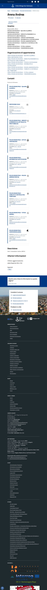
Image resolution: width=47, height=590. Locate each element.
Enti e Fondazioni (13, 334)
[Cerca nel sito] (38, 5)
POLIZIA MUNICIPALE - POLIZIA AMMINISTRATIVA (17, 176)
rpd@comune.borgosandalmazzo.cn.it (18, 457)
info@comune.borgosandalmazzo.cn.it (18, 424)
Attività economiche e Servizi (16, 408)
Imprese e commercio (14, 363)
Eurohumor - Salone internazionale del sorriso (19, 522)
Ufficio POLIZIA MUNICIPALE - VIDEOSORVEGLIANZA (21, 74)
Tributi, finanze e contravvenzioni (16, 369)
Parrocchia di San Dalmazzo (15, 520)
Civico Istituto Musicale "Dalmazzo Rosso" (18, 514)
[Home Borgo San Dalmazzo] (21, 5)
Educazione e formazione (15, 359)
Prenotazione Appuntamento (16, 475)
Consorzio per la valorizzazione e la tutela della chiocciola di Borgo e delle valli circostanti (28, 544)
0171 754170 (17, 182)
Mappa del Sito (13, 497)
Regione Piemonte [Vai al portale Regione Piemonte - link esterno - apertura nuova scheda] (10, 1)
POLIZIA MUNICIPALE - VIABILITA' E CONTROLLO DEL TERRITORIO (17, 194)
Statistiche (12, 495)
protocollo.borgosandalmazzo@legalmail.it (19, 422)
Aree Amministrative (14, 328)
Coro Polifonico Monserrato (15, 534)
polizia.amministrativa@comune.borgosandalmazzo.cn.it (18, 185)
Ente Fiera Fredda (13, 518)
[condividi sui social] (10, 18)
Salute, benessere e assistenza (16, 367)
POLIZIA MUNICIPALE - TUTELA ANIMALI (17, 213)
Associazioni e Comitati (14, 410)
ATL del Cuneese (13, 504)
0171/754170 (17, 93)
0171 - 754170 (17, 146)
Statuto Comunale (14, 483)
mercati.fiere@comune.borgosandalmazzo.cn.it (18, 132)
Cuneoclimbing (13, 524)
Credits (11, 491)
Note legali (12, 487)
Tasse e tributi (13, 386)
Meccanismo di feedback (15, 469)
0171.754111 (12, 416)
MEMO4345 (12, 552)
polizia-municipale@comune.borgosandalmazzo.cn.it (18, 96)
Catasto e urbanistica (14, 355)
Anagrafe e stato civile (14, 349)
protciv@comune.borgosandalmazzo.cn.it (17, 113)
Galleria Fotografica (14, 404)
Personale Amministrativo (25, 11)
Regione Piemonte (14, 550)
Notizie (11, 381)
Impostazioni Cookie (14, 489)
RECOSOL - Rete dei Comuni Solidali (17, 512)
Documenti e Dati (13, 332)
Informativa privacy (14, 485)
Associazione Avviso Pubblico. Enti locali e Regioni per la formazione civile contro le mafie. (28, 536)
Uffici (11, 330)
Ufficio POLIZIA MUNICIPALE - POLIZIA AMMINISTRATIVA (22, 67)
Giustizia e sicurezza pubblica (16, 361)
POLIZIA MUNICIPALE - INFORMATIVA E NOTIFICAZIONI (18, 158)
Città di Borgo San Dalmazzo (24, 6)
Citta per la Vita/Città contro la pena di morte (19, 528)
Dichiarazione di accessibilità (16, 467)
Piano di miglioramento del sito (16, 471)
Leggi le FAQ (12, 473)
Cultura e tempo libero (14, 357)
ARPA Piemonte (13, 558)
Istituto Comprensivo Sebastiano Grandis (18, 548)
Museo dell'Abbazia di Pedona (16, 516)
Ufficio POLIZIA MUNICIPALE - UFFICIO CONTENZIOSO (22, 62)
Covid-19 (12, 384)
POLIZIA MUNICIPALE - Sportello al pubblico (18, 87)
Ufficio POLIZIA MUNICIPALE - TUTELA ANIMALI (20, 72)
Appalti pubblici (13, 351)
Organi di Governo (13, 326)
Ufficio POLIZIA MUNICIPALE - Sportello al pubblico (21, 55)
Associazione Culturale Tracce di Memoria (18, 540)
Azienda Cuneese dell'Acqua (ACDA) (17, 532)
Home (8, 11)
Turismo (11, 371)
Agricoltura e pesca (14, 345)
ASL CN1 (12, 556)
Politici (11, 338)
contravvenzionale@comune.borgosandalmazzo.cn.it (17, 150)
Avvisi (11, 390)
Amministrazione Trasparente (16, 465)
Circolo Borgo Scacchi (14, 508)
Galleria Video (13, 406)
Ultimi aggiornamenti (14, 493)
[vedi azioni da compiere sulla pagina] (17, 18)
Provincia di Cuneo (13, 554)
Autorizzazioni (13, 353)
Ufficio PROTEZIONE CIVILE (14, 57)
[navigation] (2, 5)
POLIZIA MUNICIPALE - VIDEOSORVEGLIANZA (15, 231)
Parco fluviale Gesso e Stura (15, 510)
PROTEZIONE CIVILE (14, 104)
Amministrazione (15, 11)
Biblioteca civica (13, 388)
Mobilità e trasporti (14, 365)
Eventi (11, 398)
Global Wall (12, 506)
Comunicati (12, 382)
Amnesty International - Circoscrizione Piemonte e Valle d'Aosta (23, 526)
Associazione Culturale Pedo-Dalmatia (18, 530)
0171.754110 (12, 418)
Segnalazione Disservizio (15, 477)
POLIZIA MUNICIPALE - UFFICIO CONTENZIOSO (17, 140)
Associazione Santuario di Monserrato (17, 546)
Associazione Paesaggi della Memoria (17, 538)
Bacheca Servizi (13, 481)
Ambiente (12, 347)
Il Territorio (12, 402)
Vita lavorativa (13, 373)
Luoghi (11, 400)
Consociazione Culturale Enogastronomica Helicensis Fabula (22, 542)
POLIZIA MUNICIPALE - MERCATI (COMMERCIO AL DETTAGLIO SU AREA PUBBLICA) (18, 122)
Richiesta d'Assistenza (14, 479)
